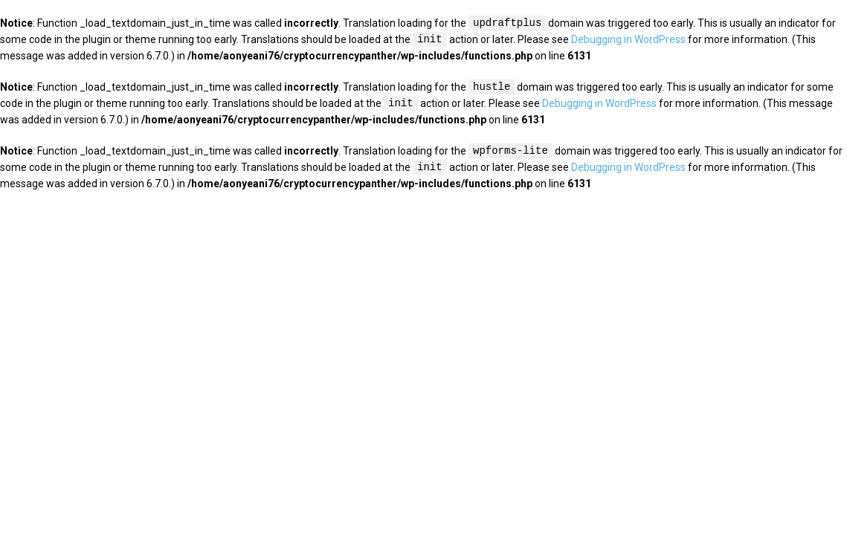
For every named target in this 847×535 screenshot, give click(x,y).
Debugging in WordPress (628, 40)
